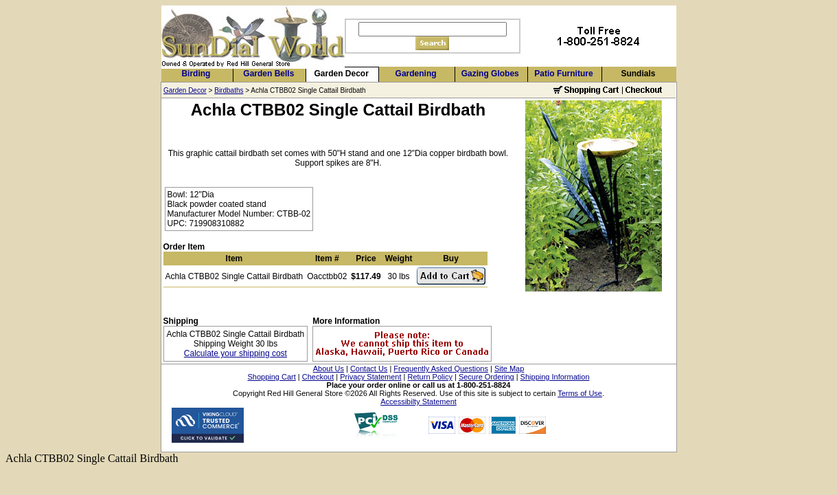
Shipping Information (555, 377)
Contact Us (368, 368)
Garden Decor (341, 73)
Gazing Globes (490, 73)
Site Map (509, 368)
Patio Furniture (563, 73)
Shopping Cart (271, 377)
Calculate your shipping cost (235, 353)
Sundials (638, 73)
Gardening (416, 73)
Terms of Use (580, 393)
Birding (195, 73)
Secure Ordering (486, 377)
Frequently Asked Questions (440, 368)
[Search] (432, 29)
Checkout (318, 377)
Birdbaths (228, 90)
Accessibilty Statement (418, 401)
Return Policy (430, 377)
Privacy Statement (370, 377)
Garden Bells (268, 73)
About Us (328, 368)
